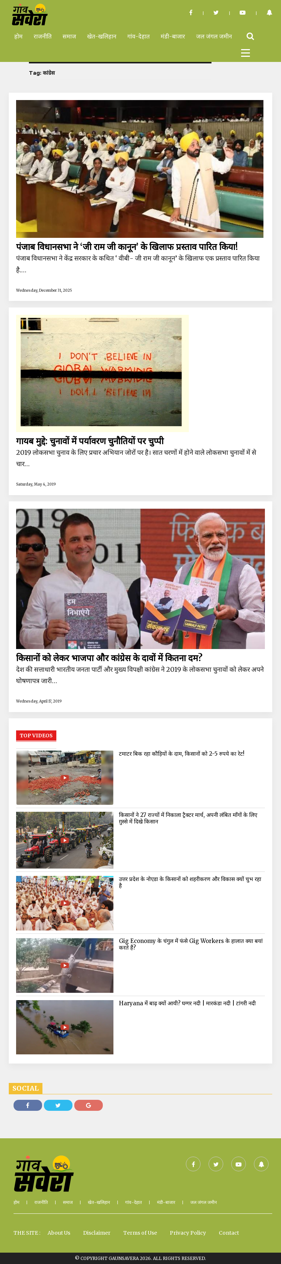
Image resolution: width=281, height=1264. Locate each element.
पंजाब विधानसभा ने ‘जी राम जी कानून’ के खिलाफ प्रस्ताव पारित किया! (127, 247)
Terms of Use (140, 1233)
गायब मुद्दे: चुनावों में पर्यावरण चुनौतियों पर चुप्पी (90, 441)
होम (18, 36)
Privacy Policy (188, 1233)
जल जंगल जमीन (214, 36)
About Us (59, 1233)
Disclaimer (96, 1233)
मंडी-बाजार (173, 36)
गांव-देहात (138, 36)
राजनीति (43, 36)
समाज (69, 36)
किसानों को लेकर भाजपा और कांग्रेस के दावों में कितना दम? (109, 658)
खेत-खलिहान (101, 36)
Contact (229, 1233)
